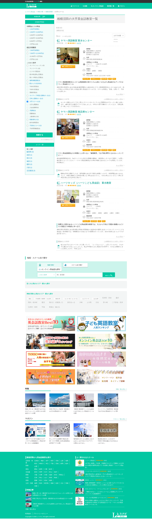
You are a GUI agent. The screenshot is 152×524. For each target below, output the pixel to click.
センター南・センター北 (79, 303)
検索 (85, 6)
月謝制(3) (33, 110)
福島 (66, 466)
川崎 (101, 308)
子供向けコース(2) (35, 125)
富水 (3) (29, 158)
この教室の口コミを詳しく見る (111, 100)
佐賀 (57, 488)
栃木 (66, 469)
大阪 (35, 480)
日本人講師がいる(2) (36, 98)
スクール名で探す (77, 275)
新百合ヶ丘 (92, 308)
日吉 (118, 308)
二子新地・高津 (42, 312)
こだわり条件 (42, 280)
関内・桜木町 (53, 308)
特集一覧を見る (120, 394)
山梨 (35, 472)
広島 (35, 483)
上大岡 (110, 308)
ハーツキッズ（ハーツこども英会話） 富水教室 (87, 191)
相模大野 (63, 303)
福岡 (35, 488)
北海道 (36, 466)
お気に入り (70, 68)
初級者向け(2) (34, 119)
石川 (45, 477)
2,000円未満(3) (34, 29)
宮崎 (66, 488)
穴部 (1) (29, 167)
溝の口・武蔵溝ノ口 (77, 308)
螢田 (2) (29, 164)
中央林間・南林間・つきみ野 (45, 303)
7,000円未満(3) (34, 50)
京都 (45, 480)
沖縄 (35, 491)
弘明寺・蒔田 (56, 312)
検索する (39, 135)
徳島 (50, 486)
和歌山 (61, 480)
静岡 (40, 474)
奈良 (55, 480)
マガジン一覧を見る (119, 424)
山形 (61, 466)
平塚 (67, 312)
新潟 (35, 477)
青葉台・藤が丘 (78, 312)
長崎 (52, 488)
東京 (35, 469)
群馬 (61, 469)
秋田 (52, 466)
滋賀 (50, 480)
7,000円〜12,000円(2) (37, 53)
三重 (45, 474)
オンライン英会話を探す (102, 275)
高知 (45, 486)
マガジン (121, 6)
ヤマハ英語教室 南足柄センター (79, 116)
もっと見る (118, 95)
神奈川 (41, 469)
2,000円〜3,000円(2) (36, 32)
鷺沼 (64, 308)
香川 (40, 486)
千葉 (52, 469)
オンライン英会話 (97, 6)
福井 (55, 477)
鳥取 (50, 483)
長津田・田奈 (32, 308)
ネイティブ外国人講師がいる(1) (40, 95)
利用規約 (28, 519)
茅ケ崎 (30, 312)
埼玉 (47, 469)
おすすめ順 (117, 35)
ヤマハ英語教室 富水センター (78, 42)
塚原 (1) (29, 161)
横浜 (29, 303)
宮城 (57, 466)
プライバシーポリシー (40, 519)
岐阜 (50, 474)
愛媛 (35, 486)
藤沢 (43, 308)
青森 (42, 466)
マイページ (75, 6)
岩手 (47, 466)
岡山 (40, 483)
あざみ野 (108, 303)
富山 (50, 477)
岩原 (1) (29, 155)
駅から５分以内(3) (35, 83)
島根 (55, 483)
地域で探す (51, 275)
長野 (40, 477)
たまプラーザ (96, 303)
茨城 (57, 469)
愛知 (35, 474)
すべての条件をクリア (47, 139)
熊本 (40, 488)
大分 (61, 488)
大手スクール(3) (35, 101)
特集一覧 (110, 6)
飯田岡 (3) (30, 152)
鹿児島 (46, 488)
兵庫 (40, 480)
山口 (45, 483)
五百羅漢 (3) (31, 170)
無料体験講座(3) (35, 80)
